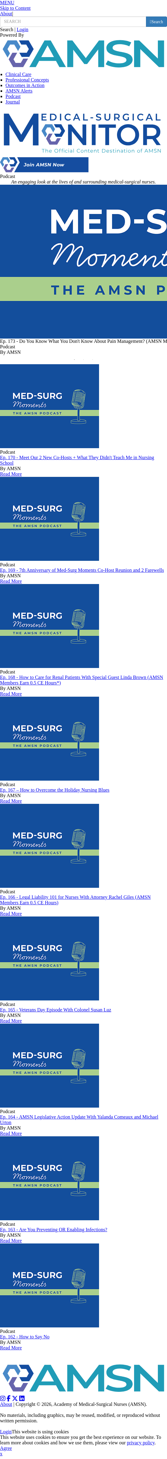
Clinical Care (18, 74)
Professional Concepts (27, 79)
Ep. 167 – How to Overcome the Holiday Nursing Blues (54, 790)
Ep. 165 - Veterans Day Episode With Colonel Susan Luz (55, 1009)
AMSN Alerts (18, 90)
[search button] (156, 21)
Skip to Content (15, 8)
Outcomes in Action (24, 85)
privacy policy (141, 1442)
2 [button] (85, 361)
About (6, 13)
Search (6, 29)
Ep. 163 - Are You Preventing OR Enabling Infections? (53, 1229)
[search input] (73, 21)
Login (22, 29)
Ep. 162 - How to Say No (24, 1336)
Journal (12, 101)
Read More (11, 474)
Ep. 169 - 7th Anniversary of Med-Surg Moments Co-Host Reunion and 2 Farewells (82, 570)
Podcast (13, 96)
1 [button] (75, 361)
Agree (6, 1448)
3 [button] (94, 361)
